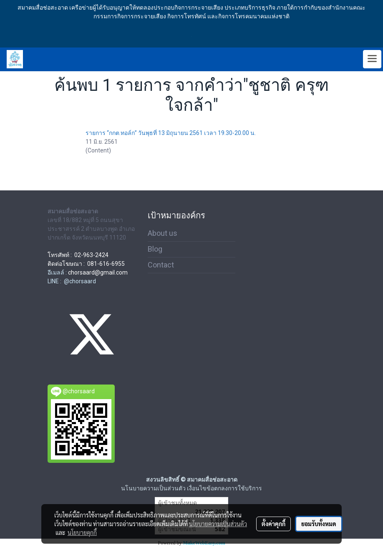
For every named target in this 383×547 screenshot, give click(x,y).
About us (162, 233)
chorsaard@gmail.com (98, 272)
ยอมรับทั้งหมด (318, 523)
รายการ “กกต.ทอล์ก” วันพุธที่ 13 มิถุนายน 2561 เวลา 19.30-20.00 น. (171, 133)
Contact (161, 264)
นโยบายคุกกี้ (82, 532)
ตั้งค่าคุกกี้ (273, 523)
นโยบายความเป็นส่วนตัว (218, 523)
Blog (155, 249)
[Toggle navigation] (372, 59)
